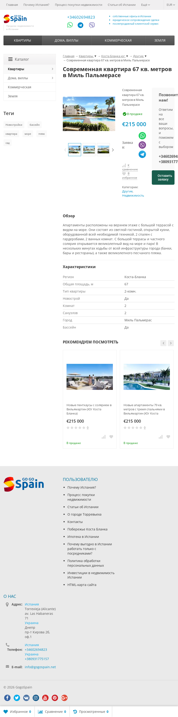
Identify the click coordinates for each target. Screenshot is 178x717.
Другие (127, 191)
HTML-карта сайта (81, 584)
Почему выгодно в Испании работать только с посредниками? (89, 549)
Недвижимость (133, 195)
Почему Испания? (36, 5)
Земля (159, 40)
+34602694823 (81, 17)
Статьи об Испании (122, 5)
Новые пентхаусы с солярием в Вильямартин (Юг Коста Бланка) (89, 409)
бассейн (35, 124)
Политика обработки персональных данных (85, 563)
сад (8, 143)
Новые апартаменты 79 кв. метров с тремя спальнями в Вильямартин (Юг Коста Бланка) (144, 409)
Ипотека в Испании (83, 536)
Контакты (75, 522)
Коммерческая (118, 40)
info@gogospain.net (40, 667)
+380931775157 (37, 659)
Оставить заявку (165, 177)
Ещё (145, 5)
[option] (74, 149)
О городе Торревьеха (84, 514)
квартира (11, 133)
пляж (41, 133)
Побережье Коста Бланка (87, 529)
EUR (171, 5)
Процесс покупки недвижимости (78, 5)
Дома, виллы (66, 40)
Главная (12, 5)
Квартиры (22, 40)
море (28, 133)
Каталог (18, 59)
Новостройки (14, 124)
